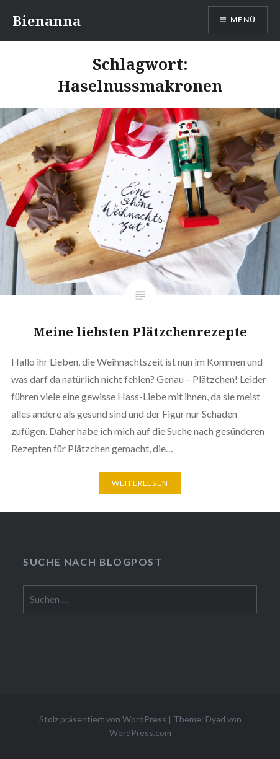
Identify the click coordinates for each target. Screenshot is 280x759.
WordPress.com (140, 732)
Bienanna (46, 20)
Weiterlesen (140, 483)
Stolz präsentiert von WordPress (102, 719)
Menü (243, 19)
